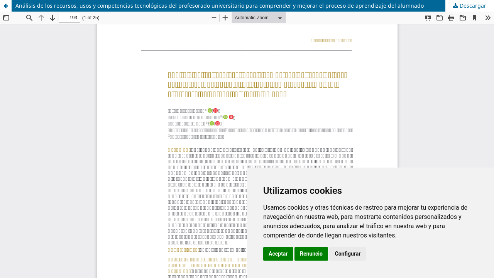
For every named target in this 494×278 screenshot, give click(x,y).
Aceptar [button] (278, 254)
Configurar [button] (347, 254)
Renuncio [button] (311, 254)
